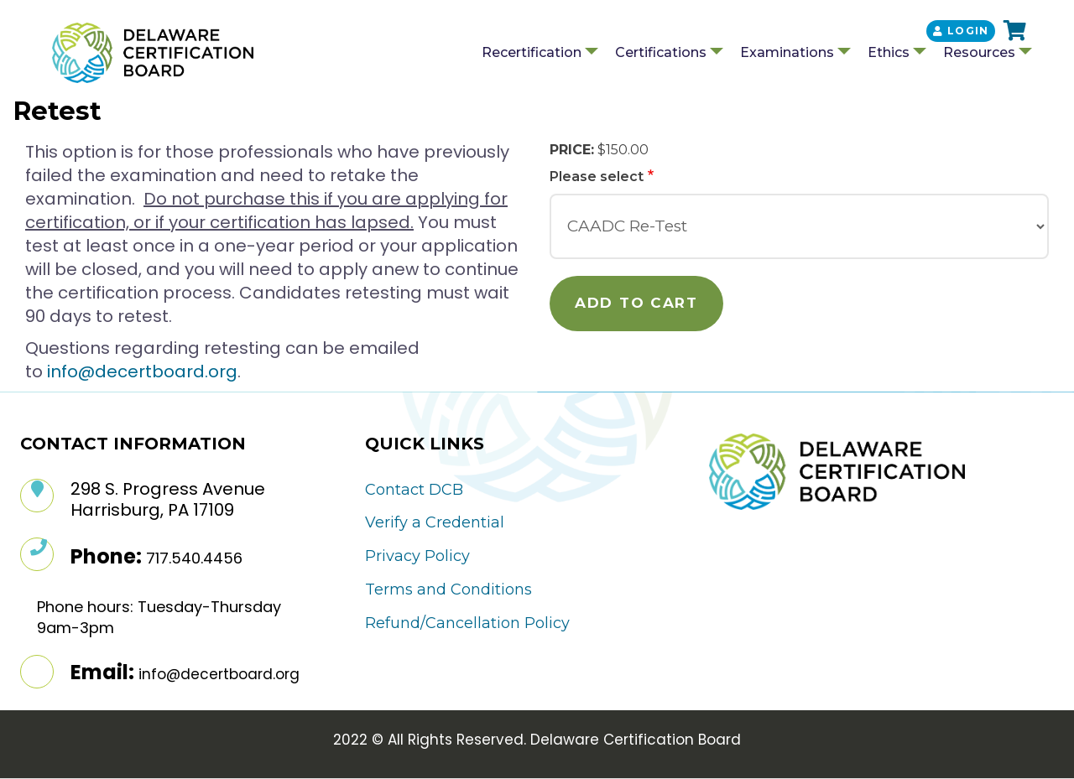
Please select (597, 176)
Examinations (787, 52)
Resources (979, 52)
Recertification (531, 52)
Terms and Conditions (448, 589)
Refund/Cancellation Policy (467, 623)
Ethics (889, 52)
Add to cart (636, 302)
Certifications (660, 52)
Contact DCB (414, 489)
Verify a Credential (434, 522)
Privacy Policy (417, 556)
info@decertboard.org (142, 371)
